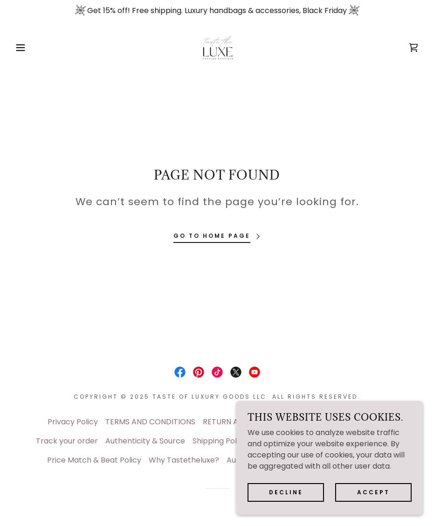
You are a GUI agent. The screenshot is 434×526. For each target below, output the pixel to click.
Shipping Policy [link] (220, 441)
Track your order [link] (67, 441)
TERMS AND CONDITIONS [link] (150, 421)
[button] (21, 47)
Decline (286, 492)
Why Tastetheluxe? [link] (184, 460)
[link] (217, 47)
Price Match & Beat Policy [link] (94, 460)
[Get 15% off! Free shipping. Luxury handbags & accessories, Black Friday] (217, 11)
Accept (373, 492)
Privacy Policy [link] (73, 421)
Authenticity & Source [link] (145, 441)
